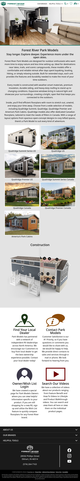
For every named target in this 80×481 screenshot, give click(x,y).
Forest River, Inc (31, 472)
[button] (66, 4)
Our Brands (42, 4)
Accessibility (65, 472)
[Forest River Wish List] (72, 4)
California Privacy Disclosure (48, 472)
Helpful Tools (10, 440)
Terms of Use (59, 472)
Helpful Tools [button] (55, 4)
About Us (8, 429)
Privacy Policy (38, 472)
